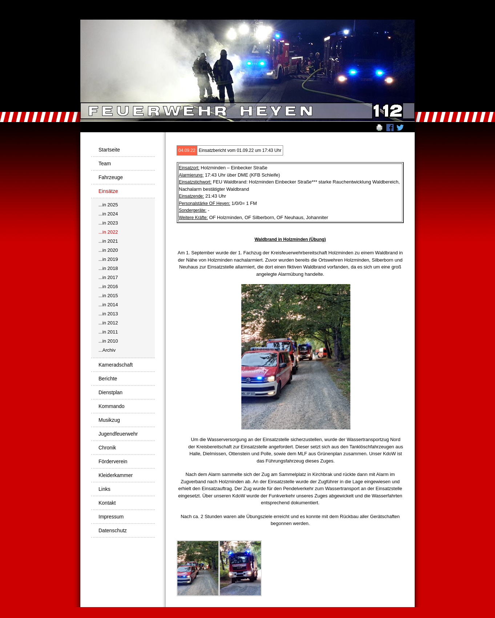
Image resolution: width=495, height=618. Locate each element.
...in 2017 (108, 277)
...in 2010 (108, 341)
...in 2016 (108, 286)
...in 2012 (108, 323)
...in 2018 (108, 268)
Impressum (111, 517)
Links (104, 489)
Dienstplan (110, 392)
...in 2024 (108, 214)
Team (104, 163)
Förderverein (112, 461)
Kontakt (107, 503)
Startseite (109, 150)
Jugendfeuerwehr (118, 434)
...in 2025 (108, 204)
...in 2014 (108, 304)
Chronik (107, 448)
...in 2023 (108, 223)
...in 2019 (108, 259)
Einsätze (108, 191)
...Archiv (107, 350)
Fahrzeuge (110, 177)
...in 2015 (108, 295)
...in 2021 (108, 241)
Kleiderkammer (115, 475)
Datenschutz (112, 530)
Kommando (111, 406)
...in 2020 (108, 250)
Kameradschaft (115, 365)
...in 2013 (108, 313)
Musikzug (109, 420)
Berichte (107, 378)
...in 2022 (108, 232)
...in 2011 (108, 332)
